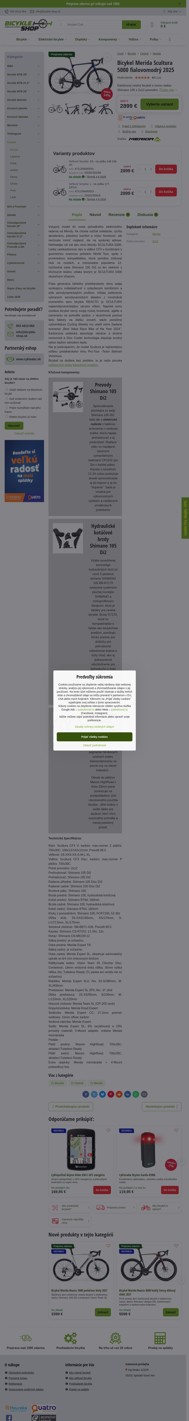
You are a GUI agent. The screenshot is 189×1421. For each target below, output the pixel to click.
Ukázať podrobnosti (94, 745)
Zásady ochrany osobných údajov (94, 726)
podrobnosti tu (86, 709)
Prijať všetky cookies (94, 736)
